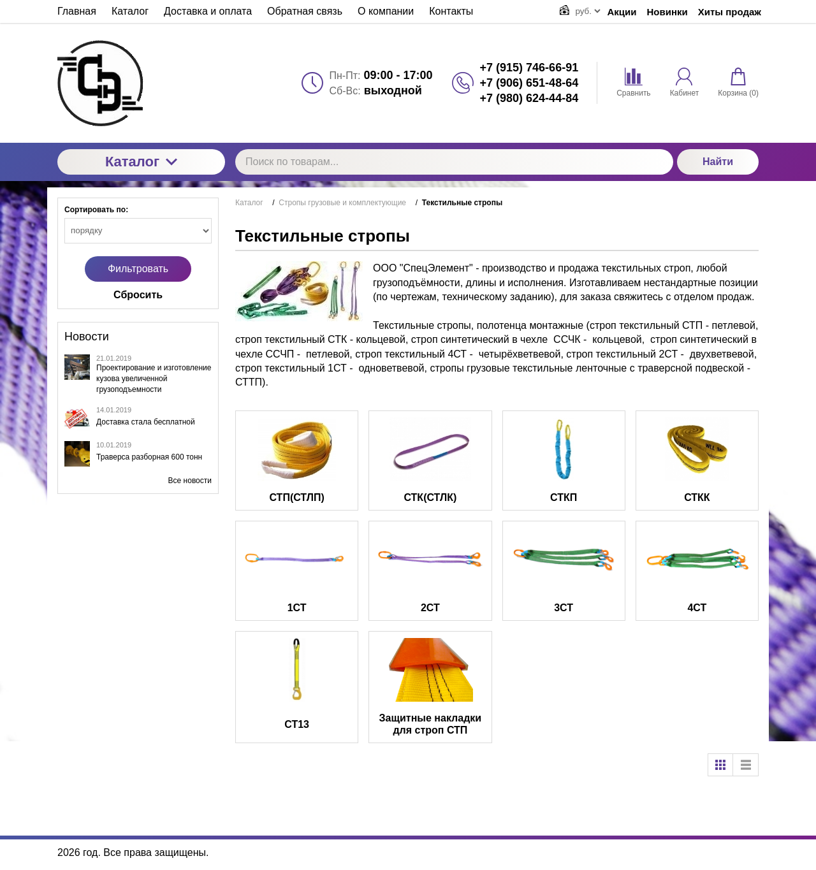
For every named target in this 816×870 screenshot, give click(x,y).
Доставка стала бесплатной (145, 421)
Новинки (667, 11)
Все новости (190, 480)
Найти (718, 161)
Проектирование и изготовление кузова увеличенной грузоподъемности (153, 378)
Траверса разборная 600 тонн (149, 457)
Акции (622, 11)
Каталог (141, 162)
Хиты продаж (729, 11)
